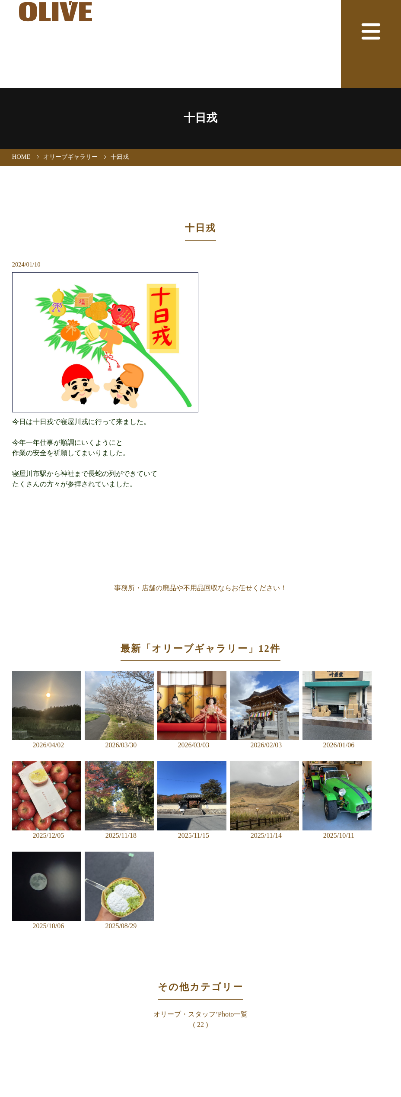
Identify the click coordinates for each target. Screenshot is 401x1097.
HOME (21, 156)
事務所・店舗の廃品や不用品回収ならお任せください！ (200, 588)
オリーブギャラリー (70, 156)
